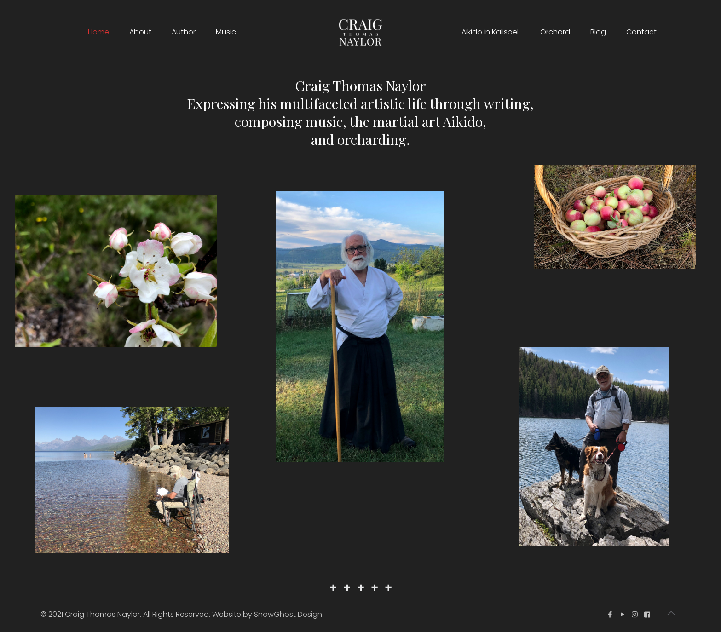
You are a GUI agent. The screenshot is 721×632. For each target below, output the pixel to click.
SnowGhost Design (288, 614)
